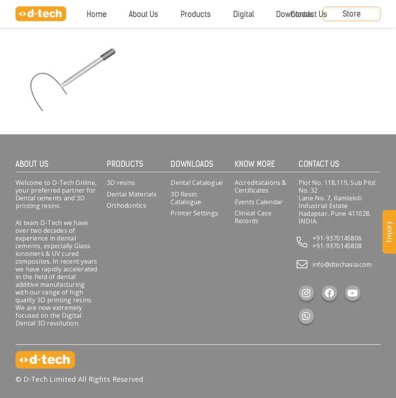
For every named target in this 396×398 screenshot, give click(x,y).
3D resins (121, 182)
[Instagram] (306, 293)
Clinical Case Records (253, 217)
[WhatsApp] (306, 316)
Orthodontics (126, 205)
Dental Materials (132, 194)
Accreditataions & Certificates (261, 186)
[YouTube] (352, 293)
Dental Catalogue (197, 182)
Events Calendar (259, 202)
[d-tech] (40, 14)
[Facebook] (329, 293)
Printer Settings (194, 213)
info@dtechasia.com (342, 264)
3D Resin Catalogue (186, 198)
